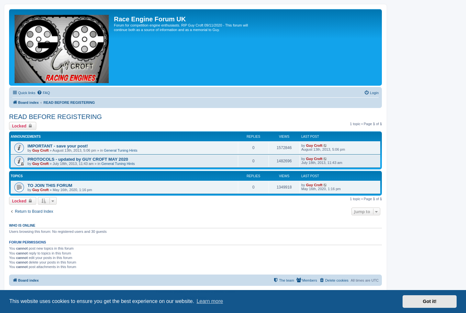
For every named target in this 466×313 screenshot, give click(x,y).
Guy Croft (40, 150)
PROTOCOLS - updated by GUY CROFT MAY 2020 (78, 159)
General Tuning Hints (120, 150)
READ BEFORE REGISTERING (55, 116)
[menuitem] (43, 93)
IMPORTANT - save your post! (58, 146)
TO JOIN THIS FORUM (50, 185)
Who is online (22, 225)
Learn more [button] (209, 301)
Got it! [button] (430, 301)
